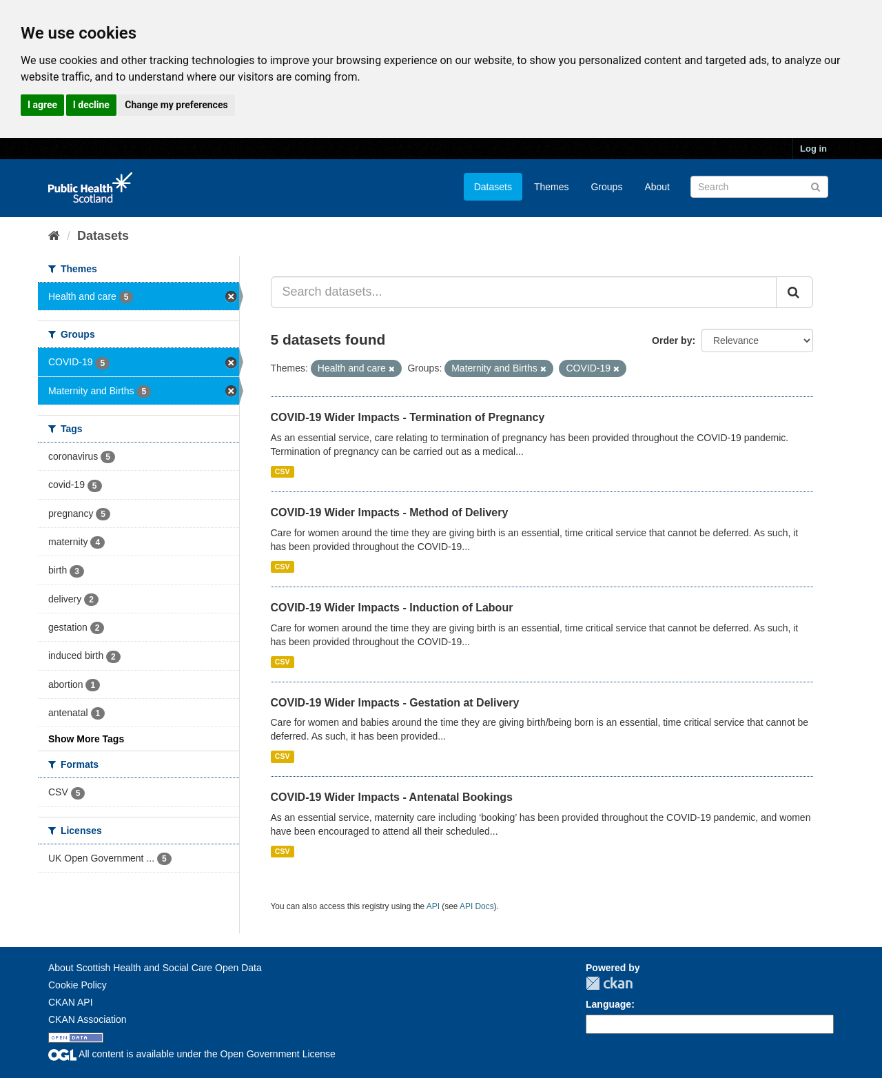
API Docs (477, 906)
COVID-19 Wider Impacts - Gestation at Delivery (395, 703)
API (433, 906)
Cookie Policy (77, 984)
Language (608, 1004)
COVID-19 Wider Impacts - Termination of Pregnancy (408, 417)
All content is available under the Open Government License (192, 1053)
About (657, 186)
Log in (813, 148)
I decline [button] (91, 104)
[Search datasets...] (524, 292)
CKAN (609, 983)
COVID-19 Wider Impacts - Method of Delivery (390, 512)
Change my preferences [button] (176, 104)
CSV (282, 471)
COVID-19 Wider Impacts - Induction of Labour (392, 607)
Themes (551, 186)
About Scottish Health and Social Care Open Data (155, 967)
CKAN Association (87, 1019)
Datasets (493, 186)
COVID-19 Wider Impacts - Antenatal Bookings (392, 797)
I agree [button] (42, 104)
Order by (672, 340)
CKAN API (70, 1002)
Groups (606, 186)
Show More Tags (86, 738)
